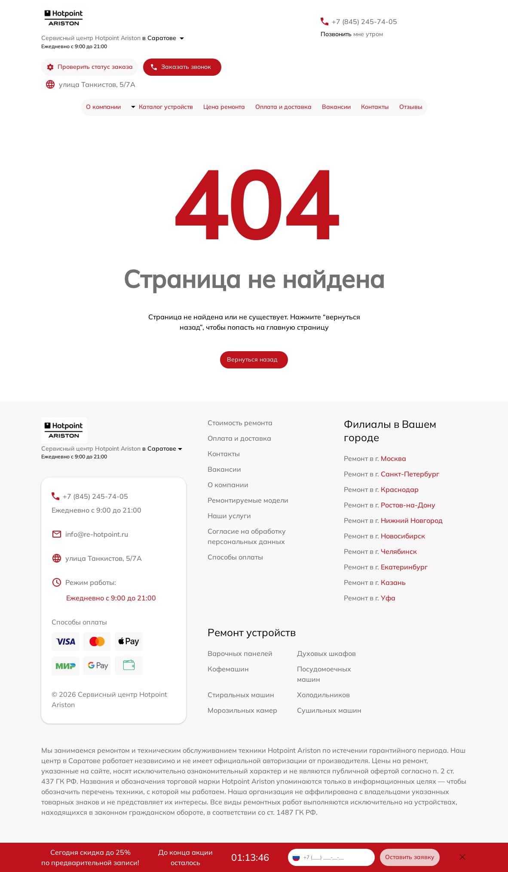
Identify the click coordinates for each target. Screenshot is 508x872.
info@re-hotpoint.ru (90, 534)
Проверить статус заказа (89, 67)
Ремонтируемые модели (248, 500)
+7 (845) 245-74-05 (364, 21)
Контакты (375, 107)
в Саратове (163, 38)
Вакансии (336, 107)
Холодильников (323, 694)
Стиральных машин (241, 694)
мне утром (352, 34)
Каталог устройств (166, 107)
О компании (103, 107)
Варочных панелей (240, 653)
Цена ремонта (224, 107)
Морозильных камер (242, 710)
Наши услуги (229, 515)
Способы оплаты (235, 557)
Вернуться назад (252, 359)
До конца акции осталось (185, 857)
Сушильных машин (329, 710)
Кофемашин (228, 669)
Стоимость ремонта (240, 422)
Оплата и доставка (283, 107)
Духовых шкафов (326, 653)
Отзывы (410, 107)
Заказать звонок (180, 67)
